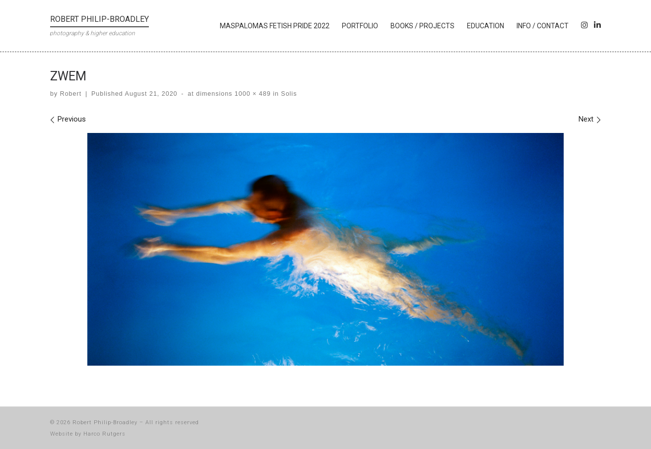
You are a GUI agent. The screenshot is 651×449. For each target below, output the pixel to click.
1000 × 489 (251, 93)
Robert (70, 93)
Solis (288, 93)
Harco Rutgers (104, 434)
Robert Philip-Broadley (104, 422)
